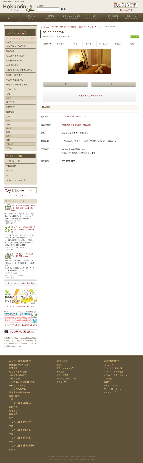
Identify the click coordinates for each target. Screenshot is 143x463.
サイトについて (111, 385)
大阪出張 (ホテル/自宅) (16, 46)
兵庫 (8, 116)
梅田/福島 (10, 51)
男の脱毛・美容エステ (66, 378)
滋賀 (8, 132)
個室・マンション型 (65, 368)
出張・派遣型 (62, 375)
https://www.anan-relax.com (73, 116)
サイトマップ (110, 392)
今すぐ (9, 171)
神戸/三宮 (10, 102)
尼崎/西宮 (10, 107)
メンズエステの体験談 (113, 372)
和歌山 (9, 148)
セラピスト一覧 (13, 161)
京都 (8, 124)
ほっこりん (109, 365)
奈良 (8, 140)
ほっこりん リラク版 (113, 368)
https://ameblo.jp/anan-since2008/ (76, 125)
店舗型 (59, 365)
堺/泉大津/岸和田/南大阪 (16, 84)
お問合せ (108, 382)
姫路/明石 (10, 112)
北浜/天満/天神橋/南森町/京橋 (19, 70)
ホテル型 (60, 372)
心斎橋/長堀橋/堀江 (14, 60)
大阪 (8, 94)
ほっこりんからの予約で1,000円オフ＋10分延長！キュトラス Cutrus (23, 208)
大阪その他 (11, 89)
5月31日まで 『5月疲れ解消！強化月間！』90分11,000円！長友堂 (23, 229)
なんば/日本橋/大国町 (15, 56)
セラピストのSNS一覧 (16, 180)
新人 (8, 175)
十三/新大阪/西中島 (14, 80)
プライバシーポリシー (113, 389)
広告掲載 (108, 378)
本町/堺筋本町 (12, 65)
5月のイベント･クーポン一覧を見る (20, 283)
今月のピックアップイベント (116, 375)
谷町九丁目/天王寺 (14, 75)
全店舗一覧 (61, 382)
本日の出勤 (11, 166)
